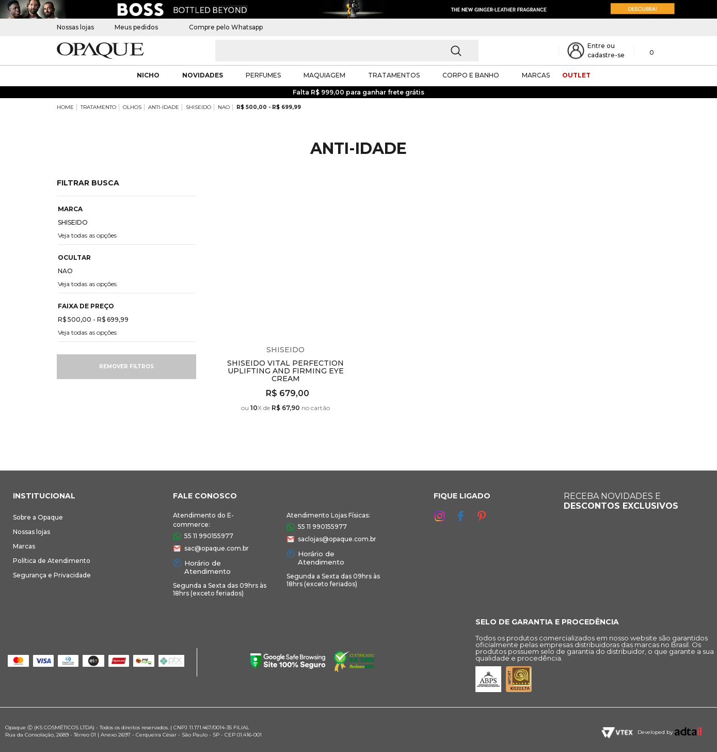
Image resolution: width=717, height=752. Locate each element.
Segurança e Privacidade (52, 575)
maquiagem (324, 75)
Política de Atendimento (51, 561)
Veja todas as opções (87, 235)
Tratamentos (394, 75)
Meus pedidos (136, 27)
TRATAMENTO (98, 107)
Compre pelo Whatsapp (221, 27)
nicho (148, 75)
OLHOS (132, 107)
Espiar (351, 193)
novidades (202, 75)
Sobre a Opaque (38, 517)
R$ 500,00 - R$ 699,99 (268, 107)
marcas (536, 75)
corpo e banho (470, 75)
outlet (576, 75)
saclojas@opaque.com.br (337, 539)
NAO (224, 107)
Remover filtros (126, 366)
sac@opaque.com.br (216, 548)
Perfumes (263, 75)
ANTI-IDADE (163, 107)
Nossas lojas (75, 27)
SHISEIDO (198, 107)
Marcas (24, 546)
